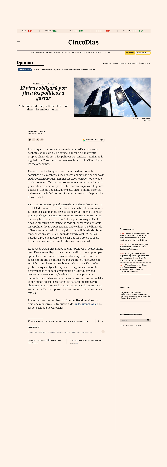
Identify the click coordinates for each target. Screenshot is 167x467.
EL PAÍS (106, 51)
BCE (69, 332)
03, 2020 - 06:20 (35, 133)
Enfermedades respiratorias (82, 332)
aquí (76, 343)
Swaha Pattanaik (37, 131)
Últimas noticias (89, 52)
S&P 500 (48, 31)
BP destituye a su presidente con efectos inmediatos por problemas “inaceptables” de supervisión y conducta (134, 268)
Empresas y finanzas (37, 52)
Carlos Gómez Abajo (86, 304)
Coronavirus (61, 332)
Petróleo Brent (73, 31)
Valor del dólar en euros (130, 31)
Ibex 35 (24, 31)
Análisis (115, 63)
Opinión (98, 52)
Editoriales (107, 63)
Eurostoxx (129, 325)
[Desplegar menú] (18, 42)
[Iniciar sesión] (143, 53)
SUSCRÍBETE (130, 53)
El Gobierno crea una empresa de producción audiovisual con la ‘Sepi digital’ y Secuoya (134, 247)
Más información (34, 343)
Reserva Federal (40, 332)
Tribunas (123, 63)
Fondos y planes (77, 52)
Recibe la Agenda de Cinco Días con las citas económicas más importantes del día (59, 321)
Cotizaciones (66, 52)
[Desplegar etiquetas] (103, 331)
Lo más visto (125, 287)
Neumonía (51, 332)
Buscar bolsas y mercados (131, 314)
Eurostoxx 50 (100, 31)
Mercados (49, 52)
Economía (57, 52)
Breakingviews (132, 63)
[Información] (53, 84)
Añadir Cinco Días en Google (94, 139)
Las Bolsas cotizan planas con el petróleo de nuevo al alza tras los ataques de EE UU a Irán (64, 70)
